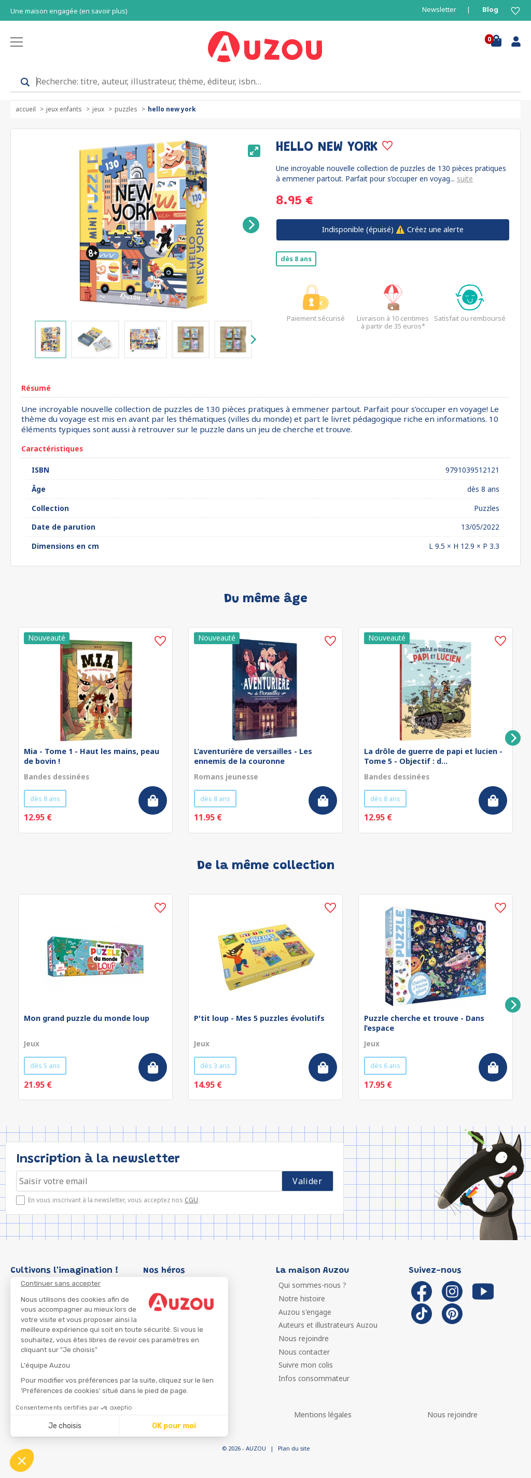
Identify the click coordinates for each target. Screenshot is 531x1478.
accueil (26, 109)
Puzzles (126, 109)
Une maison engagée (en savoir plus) (69, 11)
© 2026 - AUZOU (244, 1448)
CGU (191, 1200)
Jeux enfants (64, 109)
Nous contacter (304, 1352)
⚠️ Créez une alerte (393, 229)
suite (465, 178)
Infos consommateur (314, 1378)
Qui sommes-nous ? (312, 1285)
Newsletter (439, 9)
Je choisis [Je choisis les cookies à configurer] (64, 1426)
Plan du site (294, 1448)
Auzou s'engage (304, 1312)
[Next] (251, 225)
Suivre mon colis (305, 1365)
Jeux (98, 109)
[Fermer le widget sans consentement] (124, 1283)
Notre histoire (301, 1298)
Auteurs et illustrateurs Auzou (328, 1325)
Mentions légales (323, 1414)
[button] (21, 1460)
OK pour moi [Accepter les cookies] (174, 1426)
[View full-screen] (254, 151)
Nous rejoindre (303, 1338)
